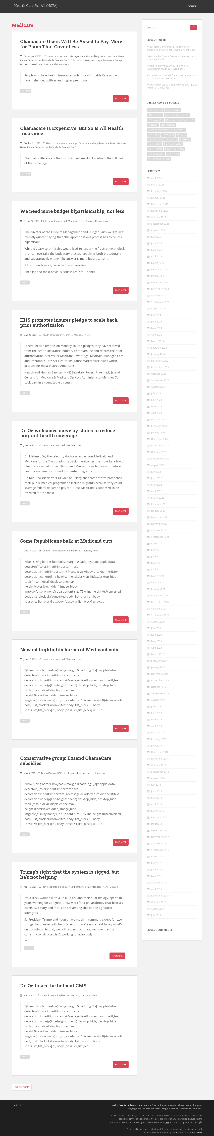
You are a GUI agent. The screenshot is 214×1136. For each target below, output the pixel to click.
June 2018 (156, 791)
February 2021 (159, 582)
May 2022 (156, 484)
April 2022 (156, 491)
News (121, 56)
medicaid (111, 143)
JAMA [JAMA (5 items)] (181, 129)
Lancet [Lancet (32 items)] (153, 134)
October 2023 (158, 373)
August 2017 (158, 856)
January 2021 (158, 589)
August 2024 (158, 308)
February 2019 (159, 739)
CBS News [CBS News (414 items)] (155, 120)
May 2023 (156, 406)
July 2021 (156, 549)
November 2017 (160, 836)
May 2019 (156, 719)
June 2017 (156, 869)
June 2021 (156, 556)
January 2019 (158, 745)
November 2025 (160, 210)
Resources (191, 6)
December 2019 (160, 673)
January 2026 (158, 197)
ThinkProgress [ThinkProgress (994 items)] (174, 149)
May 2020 (156, 641)
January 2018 (158, 823)
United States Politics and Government (49, 64)
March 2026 (157, 184)
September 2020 (160, 615)
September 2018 (160, 771)
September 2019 (160, 693)
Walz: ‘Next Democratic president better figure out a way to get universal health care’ (171, 48)
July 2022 (156, 471)
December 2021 (160, 517)
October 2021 (158, 530)
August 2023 (158, 386)
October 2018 (158, 765)
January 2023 (158, 432)
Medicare (112, 56)
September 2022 (160, 458)
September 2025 (160, 223)
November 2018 (160, 758)
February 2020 (159, 660)
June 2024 (156, 321)
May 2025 (156, 249)
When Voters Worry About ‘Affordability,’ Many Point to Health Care (172, 86)
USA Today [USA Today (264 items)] (156, 154)
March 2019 (157, 732)
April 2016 (156, 889)
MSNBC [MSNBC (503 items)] (168, 134)
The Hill (24, 282)
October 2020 (158, 608)
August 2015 (158, 908)
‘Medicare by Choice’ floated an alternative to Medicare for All (171, 58)
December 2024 (160, 282)
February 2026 (159, 191)
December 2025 (160, 204)
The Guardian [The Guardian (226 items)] (173, 144)
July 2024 (156, 315)
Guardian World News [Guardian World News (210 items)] (161, 129)
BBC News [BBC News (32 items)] (155, 115)
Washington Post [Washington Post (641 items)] (159, 158)
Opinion (90, 220)
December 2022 (160, 439)
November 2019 (160, 680)
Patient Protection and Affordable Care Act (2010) (44, 60)
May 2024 (156, 328)
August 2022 (158, 465)
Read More (120, 98)
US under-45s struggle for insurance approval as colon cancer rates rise (171, 77)
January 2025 (158, 275)
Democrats (50, 220)
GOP (59, 773)
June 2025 (156, 243)
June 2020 (156, 634)
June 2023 (156, 399)
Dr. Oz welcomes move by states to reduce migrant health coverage (67, 433)
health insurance (64, 334)
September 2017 (160, 849)
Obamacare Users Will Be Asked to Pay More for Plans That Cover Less (71, 44)
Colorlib (175, 1132)
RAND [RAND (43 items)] (185, 139)
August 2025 (158, 230)
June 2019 (156, 713)
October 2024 (158, 295)
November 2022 (160, 445)
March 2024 (157, 341)
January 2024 (158, 354)
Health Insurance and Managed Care (66, 56)
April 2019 (156, 726)
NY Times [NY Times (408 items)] (155, 139)
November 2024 (160, 289)
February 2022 (159, 504)
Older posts (21, 1087)
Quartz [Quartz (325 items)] (171, 139)
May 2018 (156, 797)
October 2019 (158, 686)
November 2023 (160, 367)
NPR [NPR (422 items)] (181, 134)
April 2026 (156, 178)
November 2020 (160, 602)
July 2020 (156, 628)
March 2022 (157, 497)
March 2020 (157, 654)
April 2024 (156, 334)
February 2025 (159, 269)
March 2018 (157, 810)
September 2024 (160, 302)
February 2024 (159, 347)
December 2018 (160, 752)
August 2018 (158, 778)
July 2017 (156, 863)
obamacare (99, 773)
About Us (19, 1105)
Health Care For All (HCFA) (36, 6)
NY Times (25, 90)
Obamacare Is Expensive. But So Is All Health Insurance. (71, 130)
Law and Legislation (96, 56)
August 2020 (158, 621)
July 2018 (156, 784)
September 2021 (160, 536)
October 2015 (158, 902)
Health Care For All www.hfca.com (129, 1105)
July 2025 (156, 236)
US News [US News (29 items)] (173, 154)
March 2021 (157, 576)
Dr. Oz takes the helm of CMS (53, 985)
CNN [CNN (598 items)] (153, 124)
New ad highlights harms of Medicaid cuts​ (69, 649)
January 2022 (158, 510)
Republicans (101, 220)
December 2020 (160, 595)
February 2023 (159, 426)
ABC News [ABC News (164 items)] (155, 110)
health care (48, 334)
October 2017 (158, 843)
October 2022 (158, 452)
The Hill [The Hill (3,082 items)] (155, 149)
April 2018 (156, 804)
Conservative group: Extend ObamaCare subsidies (65, 760)
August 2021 (158, 543)
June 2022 (156, 478)
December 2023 (160, 360)
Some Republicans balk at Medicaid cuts (66, 541)
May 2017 (156, 876)
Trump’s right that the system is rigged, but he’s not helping (69, 874)
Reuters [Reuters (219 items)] (154, 144)
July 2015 (156, 915)
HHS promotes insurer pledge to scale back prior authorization (69, 322)
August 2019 (158, 699)
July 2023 (156, 393)
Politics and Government (83, 60)
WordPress (197, 1132)
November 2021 (160, 523)
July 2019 (156, 706)
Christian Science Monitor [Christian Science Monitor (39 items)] (180, 120)
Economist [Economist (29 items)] (168, 124)
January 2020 (158, 667)
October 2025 (158, 217)
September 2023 (160, 380)
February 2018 (159, 817)
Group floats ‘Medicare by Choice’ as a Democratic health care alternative (168, 67)
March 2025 (157, 262)
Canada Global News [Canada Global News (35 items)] (177, 115)
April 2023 (156, 412)
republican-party (105, 60)
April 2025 (156, 256)
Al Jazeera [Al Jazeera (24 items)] (173, 110)
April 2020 (156, 647)
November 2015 (160, 895)
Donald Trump (50, 550)
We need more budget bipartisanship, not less (72, 211)
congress (47, 886)
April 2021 (156, 569)
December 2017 (160, 830)
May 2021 (156, 562)
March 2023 (157, 419)
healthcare (74, 886)
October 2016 (158, 882)
